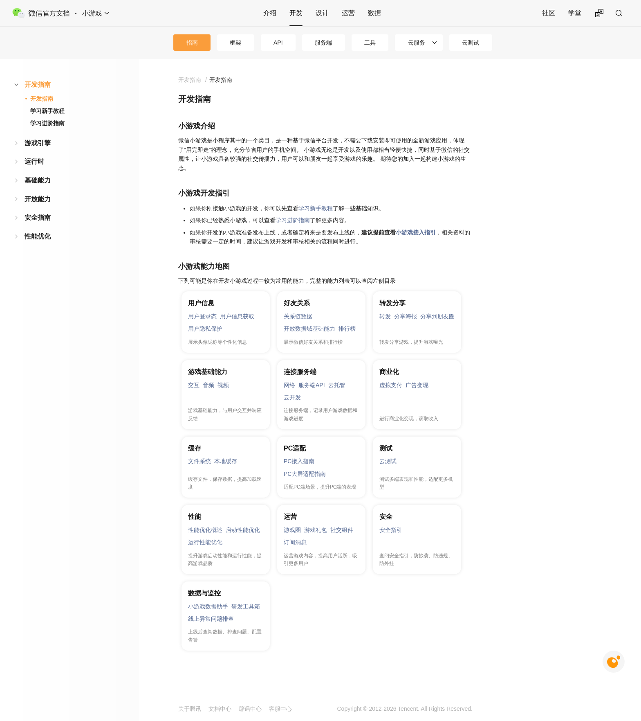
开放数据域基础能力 (309, 328)
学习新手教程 (47, 111)
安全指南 (38, 217)
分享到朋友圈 (437, 316)
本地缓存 (225, 461)
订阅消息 (295, 542)
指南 (192, 42)
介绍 (269, 12)
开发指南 (38, 84)
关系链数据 (298, 316)
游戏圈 (292, 530)
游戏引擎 (38, 143)
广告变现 (417, 385)
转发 (385, 316)
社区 (548, 12)
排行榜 (347, 328)
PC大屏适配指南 (305, 474)
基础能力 (38, 180)
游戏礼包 (315, 530)
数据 (374, 12)
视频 (223, 385)
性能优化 (38, 236)
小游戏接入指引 (416, 232)
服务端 (323, 42)
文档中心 (219, 708)
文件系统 (199, 461)
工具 (370, 42)
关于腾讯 (189, 708)
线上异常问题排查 (211, 618)
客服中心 (280, 708)
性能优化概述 (205, 530)
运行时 (34, 161)
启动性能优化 (243, 530)
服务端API (311, 385)
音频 (208, 385)
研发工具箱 (245, 606)
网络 (289, 385)
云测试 (470, 42)
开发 (296, 12)
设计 (322, 12)
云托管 (336, 385)
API (278, 42)
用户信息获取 (237, 316)
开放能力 (38, 199)
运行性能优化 (205, 542)
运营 (348, 12)
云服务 (416, 42)
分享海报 (405, 316)
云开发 (292, 397)
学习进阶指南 (47, 123)
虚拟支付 (390, 385)
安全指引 (390, 530)
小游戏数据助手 (208, 606)
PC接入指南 (299, 461)
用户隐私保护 (205, 328)
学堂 (574, 12)
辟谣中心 (250, 708)
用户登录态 (202, 316)
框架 (235, 42)
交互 (193, 385)
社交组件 (341, 530)
